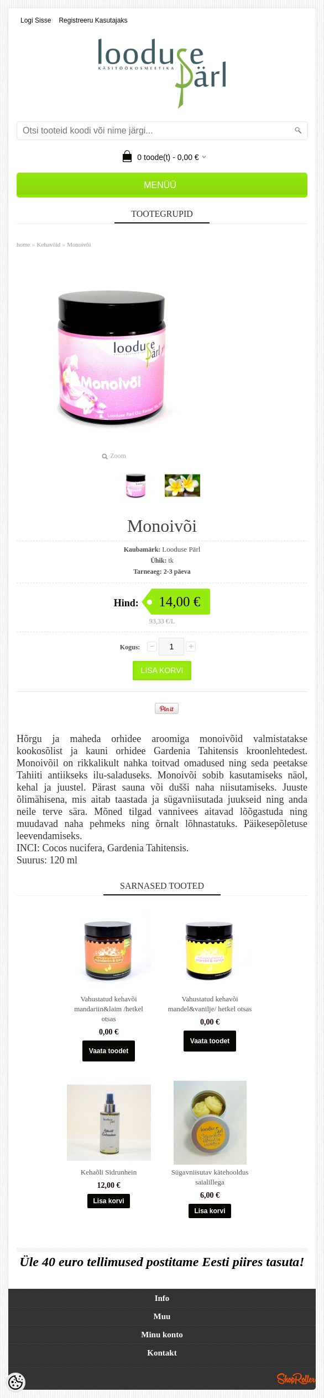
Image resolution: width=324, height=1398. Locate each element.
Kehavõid (48, 244)
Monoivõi (79, 244)
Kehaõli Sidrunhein (109, 1172)
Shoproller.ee (296, 1378)
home (23, 244)
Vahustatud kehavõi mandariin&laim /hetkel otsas (108, 1009)
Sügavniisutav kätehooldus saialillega (210, 1177)
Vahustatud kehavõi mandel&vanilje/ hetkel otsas (210, 1004)
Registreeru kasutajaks (93, 20)
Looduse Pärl (181, 549)
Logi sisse (35, 20)
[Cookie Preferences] (15, 1382)
